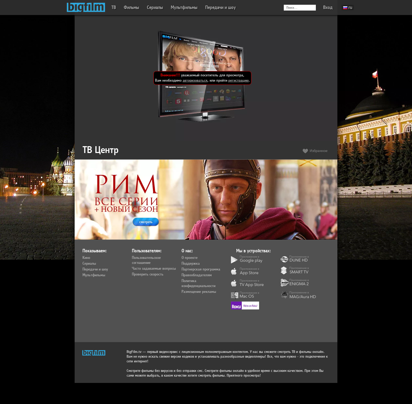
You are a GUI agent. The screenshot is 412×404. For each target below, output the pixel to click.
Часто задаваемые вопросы (154, 268)
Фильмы (131, 7)
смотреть (145, 222)
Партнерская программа (201, 269)
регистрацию (238, 80)
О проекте (190, 257)
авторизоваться (195, 80)
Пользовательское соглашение (146, 260)
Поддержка (191, 263)
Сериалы (155, 7)
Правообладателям (197, 275)
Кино (86, 257)
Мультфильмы (184, 7)
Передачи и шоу (220, 7)
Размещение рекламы (199, 291)
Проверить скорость (147, 274)
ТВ (113, 7)
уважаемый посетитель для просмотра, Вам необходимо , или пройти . (202, 78)
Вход (328, 7)
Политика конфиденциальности (198, 283)
